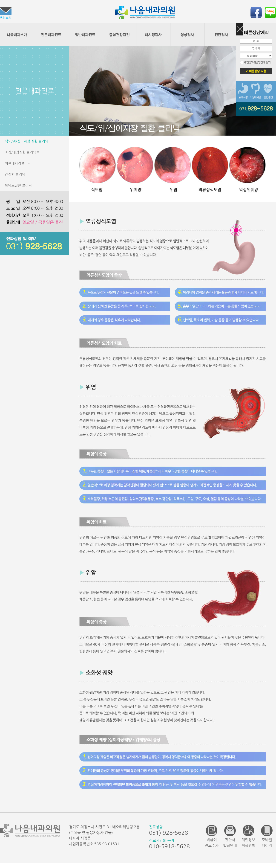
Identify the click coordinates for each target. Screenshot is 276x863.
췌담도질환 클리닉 (18, 185)
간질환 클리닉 (15, 174)
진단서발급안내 (230, 836)
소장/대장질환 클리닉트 (22, 152)
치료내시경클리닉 (18, 163)
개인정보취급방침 (248, 836)
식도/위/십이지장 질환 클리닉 (26, 141)
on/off (239, 31)
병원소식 (6, 13)
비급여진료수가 (211, 836)
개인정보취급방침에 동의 (257, 62)
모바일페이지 (267, 836)
